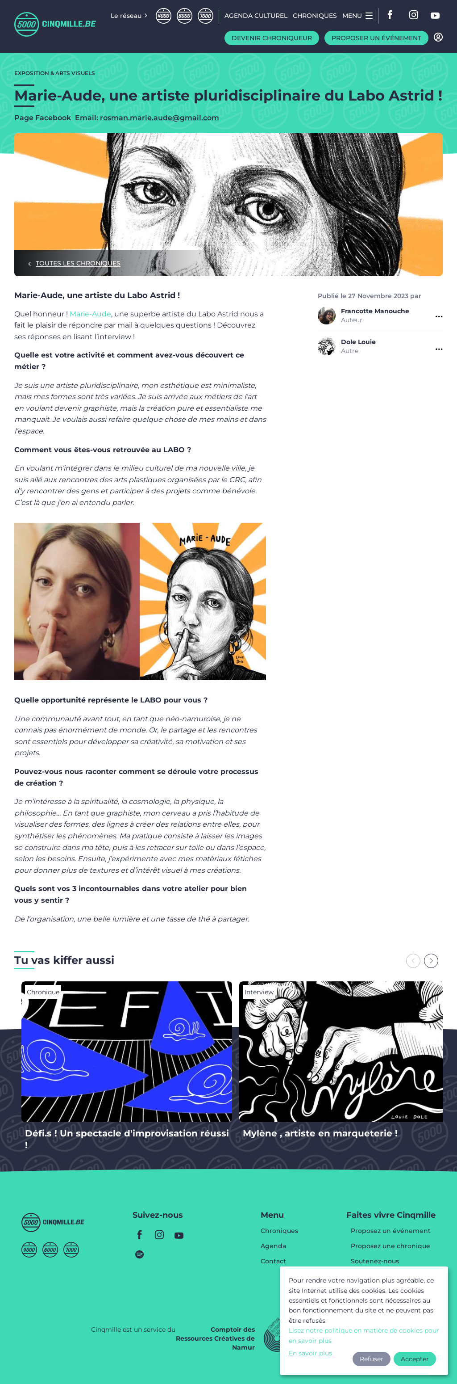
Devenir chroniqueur (272, 38)
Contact (273, 1261)
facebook (393, 15)
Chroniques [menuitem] (315, 16)
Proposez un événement (391, 1231)
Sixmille (184, 16)
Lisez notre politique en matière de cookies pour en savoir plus (364, 1335)
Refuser (371, 1359)
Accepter (415, 1359)
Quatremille (163, 16)
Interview (259, 992)
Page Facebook (42, 118)
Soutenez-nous (375, 1261)
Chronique (43, 992)
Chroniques (279, 1231)
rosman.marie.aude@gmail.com (159, 118)
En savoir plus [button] (310, 1353)
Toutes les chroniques (78, 263)
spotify (140, 1254)
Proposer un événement (376, 38)
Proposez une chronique (390, 1246)
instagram (414, 15)
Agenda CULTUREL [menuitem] (255, 16)
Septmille (205, 16)
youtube (435, 15)
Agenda (273, 1246)
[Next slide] (431, 961)
